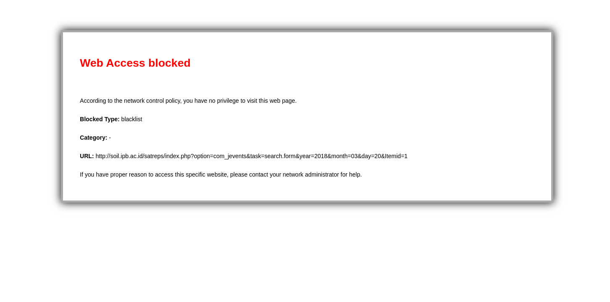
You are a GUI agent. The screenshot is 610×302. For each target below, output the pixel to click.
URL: (87, 156)
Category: (94, 137)
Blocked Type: (100, 119)
